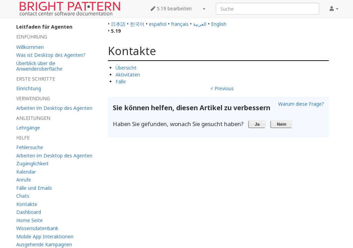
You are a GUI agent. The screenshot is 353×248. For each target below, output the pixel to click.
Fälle (120, 81)
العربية (199, 24)
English (218, 24)
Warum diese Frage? (301, 104)
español (158, 24)
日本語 (118, 24)
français (180, 24)
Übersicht (126, 67)
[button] (257, 123)
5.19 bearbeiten (171, 8)
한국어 (137, 24)
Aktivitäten (127, 74)
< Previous (222, 88)
